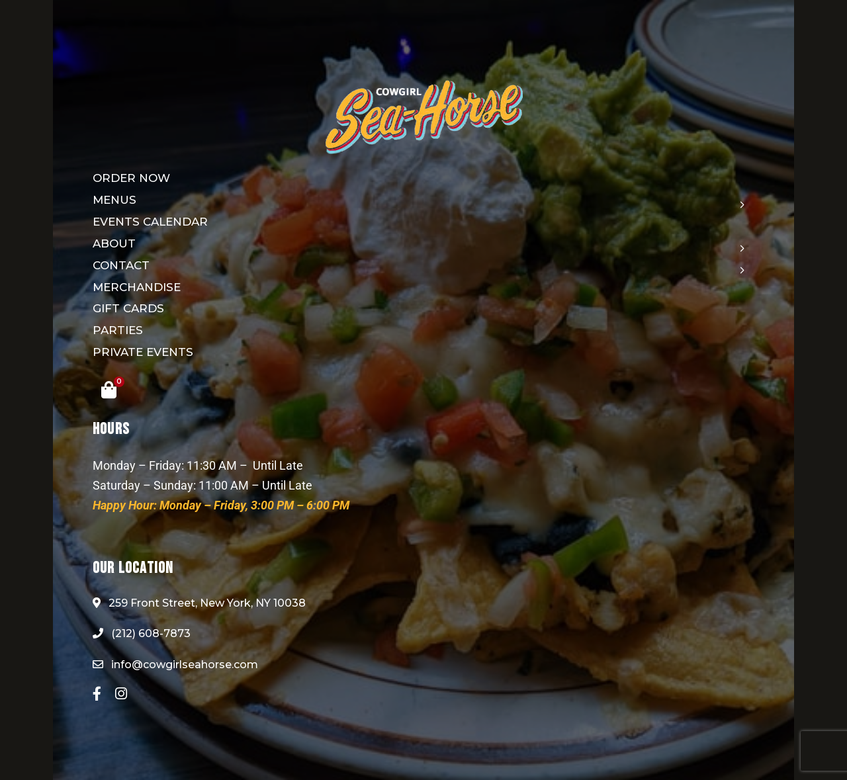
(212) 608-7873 (142, 633)
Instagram (121, 694)
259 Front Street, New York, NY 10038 (199, 603)
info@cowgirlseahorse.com (175, 664)
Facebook (97, 694)
